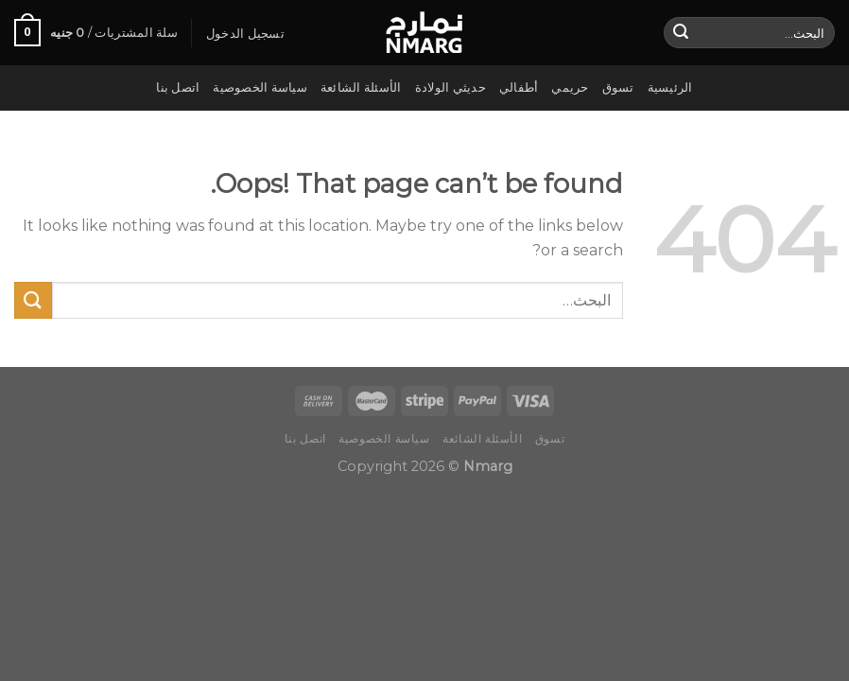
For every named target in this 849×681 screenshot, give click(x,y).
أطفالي (519, 87)
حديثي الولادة (450, 87)
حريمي (569, 87)
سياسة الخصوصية (260, 87)
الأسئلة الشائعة (361, 87)
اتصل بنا (177, 87)
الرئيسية (670, 87)
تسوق (618, 87)
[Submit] (681, 33)
